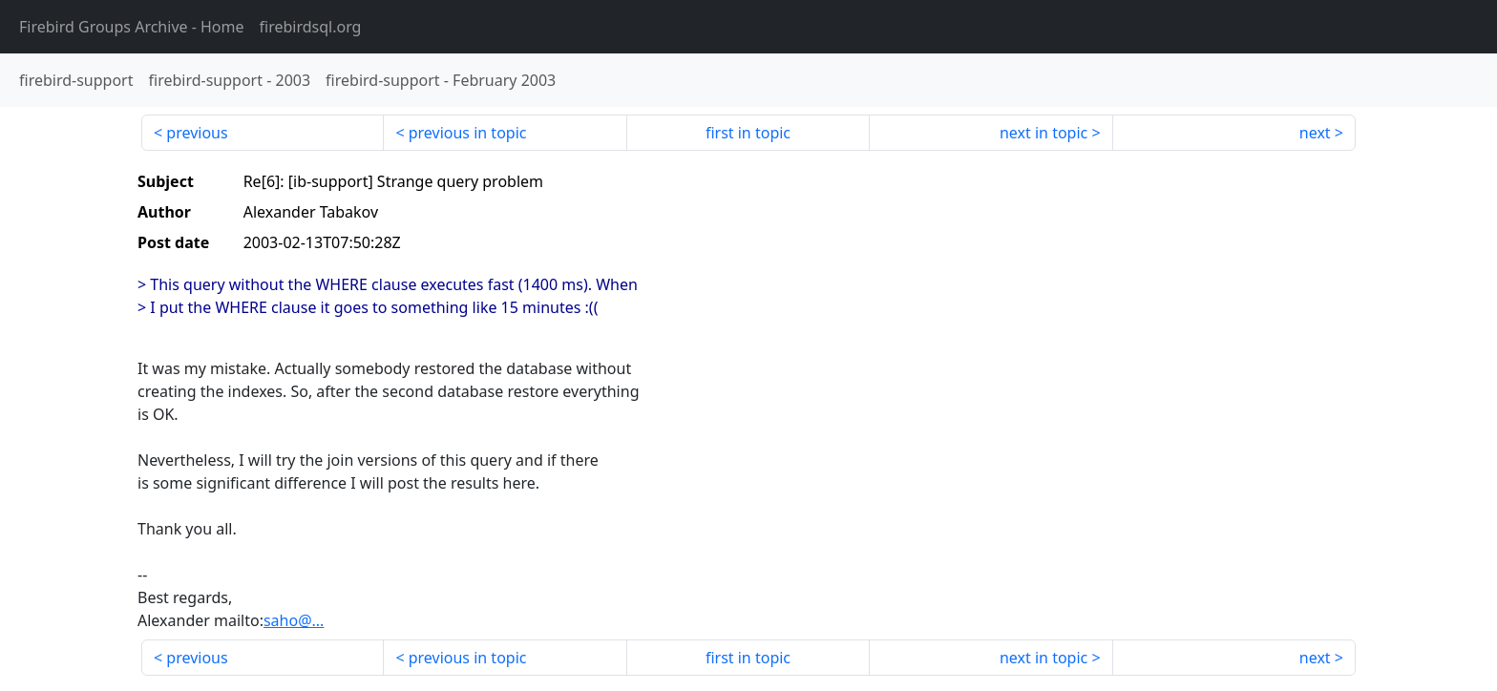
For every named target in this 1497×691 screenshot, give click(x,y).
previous (196, 132)
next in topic (1043, 132)
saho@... (294, 620)
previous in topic (468, 132)
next (1315, 132)
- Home (131, 26)
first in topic (748, 132)
